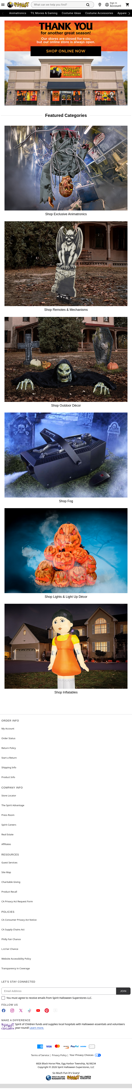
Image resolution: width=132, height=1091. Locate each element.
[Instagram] (12, 1010)
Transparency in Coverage (15, 968)
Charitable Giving (10, 882)
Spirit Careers (8, 824)
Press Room (7, 815)
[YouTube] (38, 1010)
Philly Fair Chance (11, 939)
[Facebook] (3, 1010)
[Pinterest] (47, 1010)
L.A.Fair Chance (9, 949)
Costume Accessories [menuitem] (99, 13)
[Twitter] (21, 1010)
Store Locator (8, 795)
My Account (7, 728)
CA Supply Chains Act (12, 929)
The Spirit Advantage (12, 805)
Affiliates (6, 844)
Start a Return (9, 757)
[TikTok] (29, 1010)
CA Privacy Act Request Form (17, 901)
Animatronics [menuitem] (17, 13)
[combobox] (57, 4)
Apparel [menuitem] (122, 13)
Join (123, 991)
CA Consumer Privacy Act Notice (19, 919)
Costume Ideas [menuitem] (71, 13)
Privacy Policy (59, 1055)
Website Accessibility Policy (16, 958)
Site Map (6, 872)
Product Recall (9, 891)
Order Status (8, 738)
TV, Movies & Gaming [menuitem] (44, 13)
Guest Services (9, 862)
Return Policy (8, 748)
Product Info (8, 777)
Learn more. (36, 1027)
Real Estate (7, 834)
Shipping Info (8, 767)
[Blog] (55, 1010)
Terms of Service (40, 1055)
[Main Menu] (3, 4)
